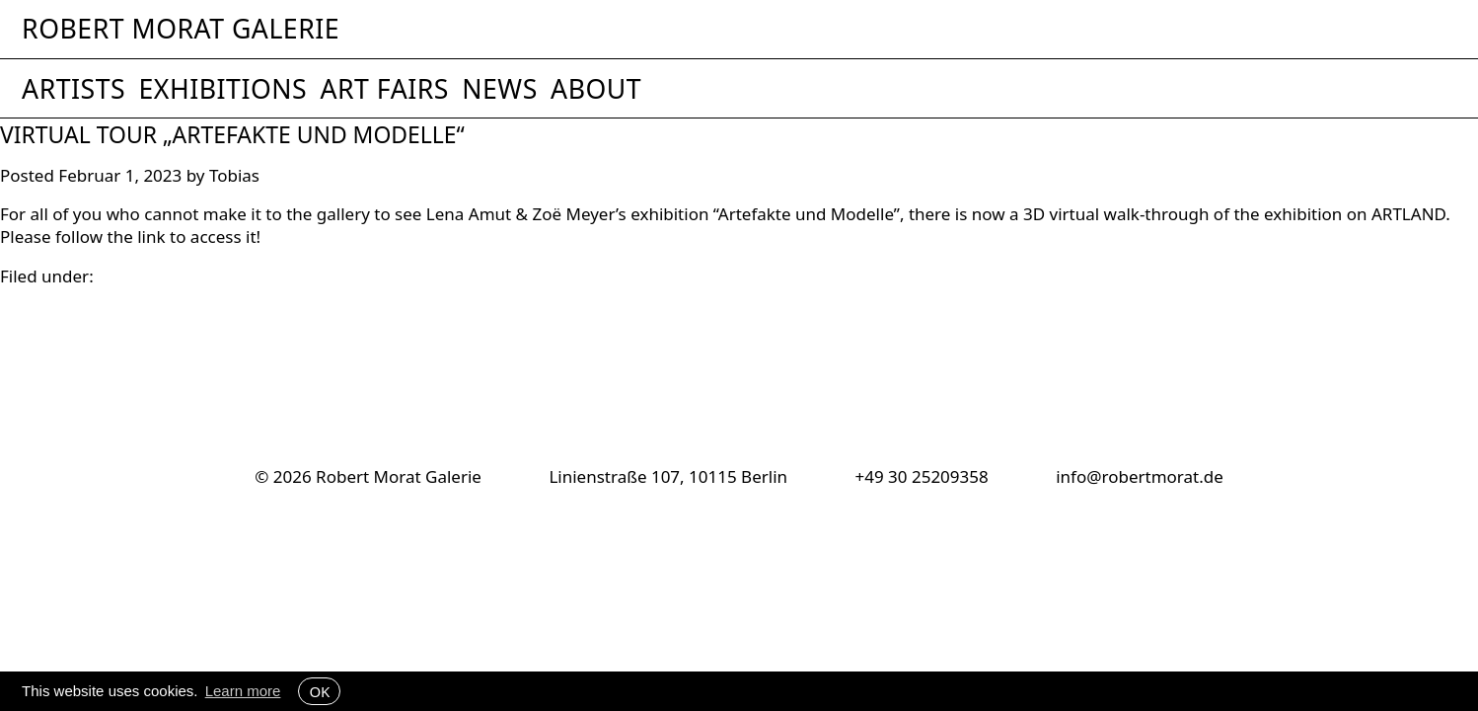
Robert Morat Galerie (180, 29)
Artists (73, 89)
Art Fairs (384, 89)
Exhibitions (222, 89)
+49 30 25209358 (921, 476)
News (500, 89)
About (596, 89)
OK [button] (319, 691)
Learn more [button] (243, 690)
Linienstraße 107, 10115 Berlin (668, 476)
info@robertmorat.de (1139, 476)
